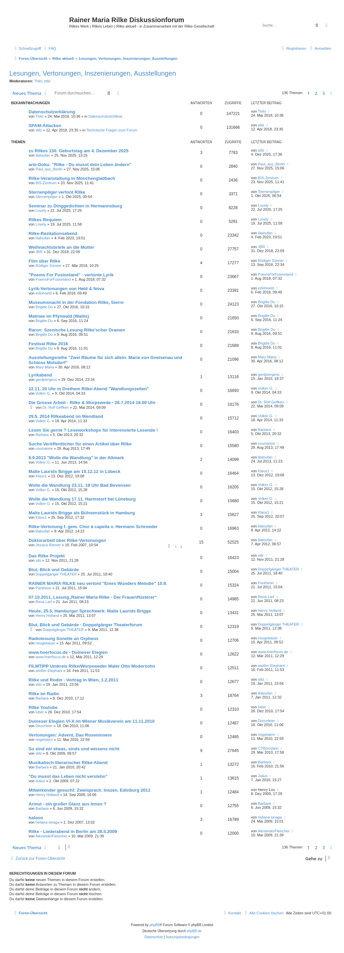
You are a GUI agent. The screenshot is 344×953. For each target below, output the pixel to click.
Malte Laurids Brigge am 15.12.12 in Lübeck (74, 471)
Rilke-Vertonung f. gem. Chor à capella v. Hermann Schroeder (93, 526)
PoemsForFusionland (53, 279)
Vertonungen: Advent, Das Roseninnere (70, 735)
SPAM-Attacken (45, 125)
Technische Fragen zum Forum (111, 130)
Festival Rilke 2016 (48, 343)
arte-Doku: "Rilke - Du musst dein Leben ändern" (80, 164)
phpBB (154, 925)
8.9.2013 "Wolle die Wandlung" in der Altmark (76, 457)
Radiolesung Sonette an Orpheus (63, 638)
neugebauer (45, 643)
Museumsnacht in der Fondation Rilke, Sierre (76, 302)
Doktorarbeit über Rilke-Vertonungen (67, 540)
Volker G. (43, 393)
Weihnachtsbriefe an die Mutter (61, 247)
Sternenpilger (46, 197)
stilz (47, 81)
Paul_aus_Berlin (49, 169)
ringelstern (44, 740)
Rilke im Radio (44, 693)
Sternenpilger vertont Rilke (57, 192)
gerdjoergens (46, 380)
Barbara (42, 435)
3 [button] (323, 93)
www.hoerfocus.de (51, 657)
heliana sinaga (47, 822)
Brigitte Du (44, 307)
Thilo (38, 81)
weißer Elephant (49, 671)
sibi (38, 560)
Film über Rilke (44, 261)
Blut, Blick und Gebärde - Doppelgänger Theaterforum (85, 624)
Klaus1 (41, 476)
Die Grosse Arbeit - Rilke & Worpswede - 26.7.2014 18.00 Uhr (92, 402)
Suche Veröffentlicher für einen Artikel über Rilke (80, 443)
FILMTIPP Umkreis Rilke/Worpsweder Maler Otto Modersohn (92, 666)
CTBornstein (268, 748)
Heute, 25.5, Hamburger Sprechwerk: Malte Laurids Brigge (90, 610)
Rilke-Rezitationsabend (53, 233)
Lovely (41, 210)
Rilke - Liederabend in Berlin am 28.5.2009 (73, 831)
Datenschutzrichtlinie (105, 116)
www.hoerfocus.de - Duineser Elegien (68, 652)
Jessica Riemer (48, 545)
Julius (40, 781)
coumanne (44, 448)
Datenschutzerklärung (52, 111)
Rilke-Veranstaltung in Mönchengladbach (72, 178)
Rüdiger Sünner (48, 266)
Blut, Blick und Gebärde (54, 569)
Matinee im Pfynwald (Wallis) (59, 316)
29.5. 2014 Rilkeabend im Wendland (66, 416)
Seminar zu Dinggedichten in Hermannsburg (75, 205)
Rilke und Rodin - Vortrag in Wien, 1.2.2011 (73, 679)
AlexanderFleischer (51, 836)
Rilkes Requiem (45, 219)
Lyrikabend (40, 375)
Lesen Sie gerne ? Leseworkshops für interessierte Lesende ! (93, 430)
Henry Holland (47, 615)
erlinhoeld (44, 293)
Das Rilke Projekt (47, 555)
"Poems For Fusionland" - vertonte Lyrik (71, 274)
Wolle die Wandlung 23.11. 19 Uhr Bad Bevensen (80, 485)
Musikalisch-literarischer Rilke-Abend (68, 762)
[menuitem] (49, 48)
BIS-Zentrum (46, 183)
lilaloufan (43, 155)
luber (40, 712)
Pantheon (43, 588)
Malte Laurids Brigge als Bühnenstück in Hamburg (82, 512)
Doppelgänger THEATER (56, 574)
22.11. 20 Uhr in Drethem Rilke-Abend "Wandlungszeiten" (89, 388)
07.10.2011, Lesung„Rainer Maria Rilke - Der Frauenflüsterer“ (93, 597)
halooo (36, 817)
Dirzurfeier (44, 726)
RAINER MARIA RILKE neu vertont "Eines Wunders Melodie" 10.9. (98, 583)
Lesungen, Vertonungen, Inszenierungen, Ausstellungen (92, 73)
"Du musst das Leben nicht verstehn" (68, 776)
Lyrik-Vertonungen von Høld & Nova (66, 288)
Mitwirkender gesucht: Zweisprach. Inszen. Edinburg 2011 (89, 790)
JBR (39, 252)
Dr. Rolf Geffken (56, 407)
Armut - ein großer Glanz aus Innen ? (67, 803)
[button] (331, 93)
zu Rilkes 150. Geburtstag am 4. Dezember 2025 (79, 150)
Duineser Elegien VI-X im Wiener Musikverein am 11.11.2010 (92, 721)
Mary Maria (45, 367)
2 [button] (316, 93)
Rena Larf (44, 602)
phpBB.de (194, 931)
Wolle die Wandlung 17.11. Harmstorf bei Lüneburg (82, 499)
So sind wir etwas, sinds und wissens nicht (74, 748)
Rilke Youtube (43, 707)
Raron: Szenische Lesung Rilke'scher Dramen (77, 329)
